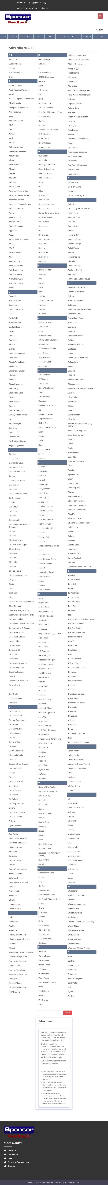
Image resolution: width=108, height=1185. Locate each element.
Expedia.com (14, 904)
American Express (17, 208)
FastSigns (13, 921)
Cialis (11, 584)
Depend (12, 746)
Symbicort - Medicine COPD (80, 567)
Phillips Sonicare (75, 64)
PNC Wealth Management (79, 90)
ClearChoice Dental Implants (21, 615)
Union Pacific (73, 751)
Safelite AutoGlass (76, 292)
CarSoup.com (15, 498)
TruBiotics (72, 725)
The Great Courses (76, 623)
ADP (11, 125)
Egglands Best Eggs (18, 843)
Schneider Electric (76, 344)
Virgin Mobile (73, 838)
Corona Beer (14, 645)
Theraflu (71, 641)
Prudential (72, 161)
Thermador (72, 645)
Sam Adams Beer (75, 318)
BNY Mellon (14, 401)
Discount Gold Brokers (18, 764)
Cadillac (12, 454)
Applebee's (14, 230)
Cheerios (13, 553)
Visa (70, 843)
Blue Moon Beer (16, 393)
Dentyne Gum (15, 742)
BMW (11, 397)
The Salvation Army (76, 632)
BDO (11, 336)
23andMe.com (15, 64)
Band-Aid (13, 305)
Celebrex (13, 511)
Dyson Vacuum (15, 825)
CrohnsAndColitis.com (18, 681)
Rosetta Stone (74, 266)
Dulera (12, 808)
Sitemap (44, 8)
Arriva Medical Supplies (19, 239)
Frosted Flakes (15, 983)
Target (70, 588)
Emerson (13, 851)
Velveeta (71, 812)
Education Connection (18, 838)
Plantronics (72, 82)
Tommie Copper (75, 681)
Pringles (71, 143)
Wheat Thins (73, 926)
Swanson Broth (74, 553)
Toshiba (71, 685)
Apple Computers (16, 226)
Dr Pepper (13, 795)
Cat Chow (13, 507)
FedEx (12, 926)
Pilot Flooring (73, 73)
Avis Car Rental (16, 274)
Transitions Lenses (76, 694)
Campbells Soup (16, 463)
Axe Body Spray (16, 283)
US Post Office (74, 781)
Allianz (12, 169)
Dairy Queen (14, 711)
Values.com (73, 803)
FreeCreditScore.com (18, 974)
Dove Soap (14, 786)
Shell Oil (71, 375)
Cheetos (12, 558)
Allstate (12, 173)
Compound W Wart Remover (21, 623)
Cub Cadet (13, 694)
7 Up (11, 77)
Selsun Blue (73, 362)
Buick (11, 432)
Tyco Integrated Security (78, 742)
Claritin (12, 597)
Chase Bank (14, 549)
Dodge (12, 773)
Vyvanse (71, 882)
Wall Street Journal (76, 895)
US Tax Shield (74, 786)
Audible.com (14, 261)
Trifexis (71, 720)
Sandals (71, 331)
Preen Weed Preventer (78, 117)
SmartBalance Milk (76, 435)
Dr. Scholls (13, 799)
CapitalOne (14, 485)
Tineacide (72, 672)
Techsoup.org (74, 597)
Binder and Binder (17, 371)
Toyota (71, 689)
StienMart (72, 514)
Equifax (12, 887)
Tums (70, 729)
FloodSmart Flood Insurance (21, 952)
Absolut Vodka (15, 103)
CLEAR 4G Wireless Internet (21, 602)
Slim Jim (71, 419)
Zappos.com (73, 965)
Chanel (12, 531)
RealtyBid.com (74, 217)
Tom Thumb (73, 676)
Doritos (12, 777)
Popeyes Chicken (75, 103)
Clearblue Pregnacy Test (19, 610)
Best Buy (13, 358)
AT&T (11, 248)
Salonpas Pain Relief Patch (79, 309)
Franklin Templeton (17, 970)
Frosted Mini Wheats (18, 987)
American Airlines (16, 200)
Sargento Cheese (75, 336)
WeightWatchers (75, 913)
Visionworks (73, 847)
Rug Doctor (73, 274)
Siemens (71, 393)
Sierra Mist (72, 397)
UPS (70, 773)
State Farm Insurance (77, 501)
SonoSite (72, 457)
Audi (11, 257)
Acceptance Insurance (18, 107)
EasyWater (13, 834)
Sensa (70, 366)
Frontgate (13, 979)
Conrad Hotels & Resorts (20, 628)
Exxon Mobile (15, 909)
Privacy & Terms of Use (27, 8)
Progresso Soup (75, 156)
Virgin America (74, 834)
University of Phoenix (77, 768)
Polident (71, 99)
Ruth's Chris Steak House (79, 279)
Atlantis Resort (15, 252)
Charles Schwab (16, 540)
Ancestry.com (15, 217)
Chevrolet (13, 562)
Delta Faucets (15, 733)
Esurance (13, 895)
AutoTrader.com (16, 270)
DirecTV (12, 759)
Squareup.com (74, 488)
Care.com (13, 489)
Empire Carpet (15, 860)
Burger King (14, 437)
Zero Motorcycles (75, 978)
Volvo (70, 873)
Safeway (71, 296)
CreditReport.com (16, 667)
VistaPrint (72, 865)
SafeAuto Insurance (76, 287)
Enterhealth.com (16, 878)
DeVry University (16, 751)
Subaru (71, 536)
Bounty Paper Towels (18, 415)
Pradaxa (71, 112)
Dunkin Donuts (15, 817)
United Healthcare (75, 759)
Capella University (17, 480)
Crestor (12, 676)
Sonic (70, 448)
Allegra (12, 160)
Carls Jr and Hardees (18, 493)
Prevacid (71, 121)
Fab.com (13, 917)
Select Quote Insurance (78, 358)
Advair (12, 134)
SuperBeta (72, 549)
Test (70, 615)
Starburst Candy (75, 496)
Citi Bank (13, 593)
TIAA (70, 654)
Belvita (12, 349)
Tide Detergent (74, 659)
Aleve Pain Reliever (17, 151)
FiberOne (13, 930)
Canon (12, 476)
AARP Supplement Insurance (21, 99)
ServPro (71, 371)
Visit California (74, 851)
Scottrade (72, 349)
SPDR (70, 466)
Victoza (71, 829)
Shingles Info (73, 384)
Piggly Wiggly (74, 68)
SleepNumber (74, 415)
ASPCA (12, 244)
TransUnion (73, 698)
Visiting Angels (74, 856)
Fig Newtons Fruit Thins (19, 939)
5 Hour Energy (15, 72)
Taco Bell (72, 584)
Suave (70, 531)
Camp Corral (14, 458)
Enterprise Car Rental (18, 882)
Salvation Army (74, 314)
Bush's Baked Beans (18, 441)
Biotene (12, 380)
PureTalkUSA (73, 169)
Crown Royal (14, 685)
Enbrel (12, 865)
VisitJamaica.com (75, 860)
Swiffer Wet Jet (74, 558)
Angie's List (14, 222)
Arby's (11, 235)
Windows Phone (75, 939)
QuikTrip (71, 191)
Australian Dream (16, 266)
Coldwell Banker (16, 619)
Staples (71, 492)
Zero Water (72, 983)
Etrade (12, 900)
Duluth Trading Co (17, 812)
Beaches (13, 340)
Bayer (11, 331)
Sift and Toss (73, 401)
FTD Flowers (14, 992)
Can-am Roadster (16, 467)
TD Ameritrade (74, 593)
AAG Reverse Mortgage (19, 90)
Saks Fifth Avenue (76, 300)
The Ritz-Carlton (75, 628)
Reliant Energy (74, 244)
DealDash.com (15, 715)
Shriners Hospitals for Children (81, 388)
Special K (72, 470)
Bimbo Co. (13, 366)
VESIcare (72, 821)
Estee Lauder (15, 891)
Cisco (11, 588)
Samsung (72, 327)
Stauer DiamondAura (77, 510)
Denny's (12, 737)
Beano (12, 344)
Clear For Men (15, 606)
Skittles (71, 406)
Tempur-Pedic (74, 602)
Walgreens (72, 891)
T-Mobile (71, 575)
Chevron (12, 566)
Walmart (71, 900)
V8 (69, 799)
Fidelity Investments (17, 935)
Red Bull (71, 222)
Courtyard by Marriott (18, 663)
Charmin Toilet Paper (18, 544)
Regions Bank (74, 235)
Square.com (73, 483)
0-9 (102, 36)
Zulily (70, 987)
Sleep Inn (72, 410)
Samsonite (72, 322)
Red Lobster (73, 226)
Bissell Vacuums (16, 384)
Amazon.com (14, 186)
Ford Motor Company (18, 961)
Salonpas (72, 305)
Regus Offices (74, 239)
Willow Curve (73, 935)
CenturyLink (14, 520)
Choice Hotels (15, 571)
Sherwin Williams (75, 380)
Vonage (71, 878)
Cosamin (13, 654)
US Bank (72, 777)
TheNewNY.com (75, 637)
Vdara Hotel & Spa (76, 807)
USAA (70, 790)
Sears (70, 353)
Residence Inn (74, 257)
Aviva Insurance (16, 279)
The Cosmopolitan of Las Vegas (81, 619)
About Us (21, 3)
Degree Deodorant (17, 720)
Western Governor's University (81, 921)
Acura (11, 116)
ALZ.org (12, 182)
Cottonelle (13, 659)
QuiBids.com (73, 182)
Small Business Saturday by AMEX (80, 424)
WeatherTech (73, 908)
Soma (70, 444)
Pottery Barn (73, 108)
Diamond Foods (16, 755)
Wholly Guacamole (76, 930)
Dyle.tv (12, 821)
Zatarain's (72, 970)
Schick (71, 340)
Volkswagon (73, 869)
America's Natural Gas (18, 191)
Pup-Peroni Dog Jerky (77, 165)
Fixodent (13, 943)
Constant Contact (16, 632)
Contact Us (34, 3)
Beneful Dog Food (17, 353)
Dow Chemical (15, 790)
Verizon (71, 816)
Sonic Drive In (74, 452)
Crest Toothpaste (16, 672)
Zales (70, 956)
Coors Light (14, 641)
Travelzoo (72, 711)
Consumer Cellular (17, 637)
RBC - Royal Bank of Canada (80, 208)
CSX (11, 689)
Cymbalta (13, 703)
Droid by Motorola (16, 803)
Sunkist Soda (73, 545)
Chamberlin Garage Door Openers (20, 525)
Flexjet (12, 948)
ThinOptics (72, 650)
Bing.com (13, 375)
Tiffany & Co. (73, 663)
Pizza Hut (72, 77)
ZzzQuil (71, 996)
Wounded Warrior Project (79, 948)
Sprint (70, 479)
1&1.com (13, 59)
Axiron (12, 287)
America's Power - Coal (19, 195)
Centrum (13, 515)
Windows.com (74, 943)
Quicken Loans (74, 187)
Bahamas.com (15, 300)
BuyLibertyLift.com (17, 445)
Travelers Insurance (76, 703)
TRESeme (72, 716)
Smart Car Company (77, 430)
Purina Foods (73, 174)
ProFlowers (73, 147)
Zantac (71, 961)
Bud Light (13, 428)
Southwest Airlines (76, 461)
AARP (11, 94)
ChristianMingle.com (18, 575)
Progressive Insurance (77, 152)
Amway (12, 213)
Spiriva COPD (74, 474)
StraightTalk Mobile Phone (79, 523)
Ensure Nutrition (16, 873)
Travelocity (72, 707)
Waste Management (76, 904)
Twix (70, 738)
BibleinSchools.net (17, 362)
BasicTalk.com (15, 322)
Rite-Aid (71, 261)
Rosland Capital (75, 270)
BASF (11, 314)
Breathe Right (15, 423)
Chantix (12, 536)
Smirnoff (71, 439)
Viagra (70, 825)
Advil (11, 138)
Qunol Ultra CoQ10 (76, 195)
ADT (11, 129)
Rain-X (71, 204)
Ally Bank (13, 178)
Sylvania (71, 562)
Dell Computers (15, 729)
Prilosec (71, 134)
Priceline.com (74, 130)
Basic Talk (13, 318)
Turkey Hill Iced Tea (76, 733)
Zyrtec (70, 992)
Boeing (12, 406)
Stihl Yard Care (74, 518)
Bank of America (16, 309)
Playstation (72, 86)
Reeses (71, 230)
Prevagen (72, 125)
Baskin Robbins (16, 327)
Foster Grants (15, 965)
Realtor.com (73, 213)
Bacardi (12, 296)
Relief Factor (73, 248)
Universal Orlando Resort (79, 764)
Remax (71, 252)
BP (10, 419)
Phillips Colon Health (77, 55)
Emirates (13, 856)
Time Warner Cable (76, 667)
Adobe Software (16, 121)
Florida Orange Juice (18, 957)
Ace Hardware (15, 112)
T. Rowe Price (74, 580)
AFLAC (12, 143)
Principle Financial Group (79, 139)
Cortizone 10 (14, 650)
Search (67, 1013)
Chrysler (12, 580)
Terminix (71, 610)
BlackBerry (13, 388)
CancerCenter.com (17, 472)
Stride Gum (73, 527)
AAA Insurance (15, 85)
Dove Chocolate (16, 781)
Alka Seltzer (14, 156)
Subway (71, 540)
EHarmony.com (15, 847)
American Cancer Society (20, 204)
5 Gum (12, 68)
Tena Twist (72, 606)
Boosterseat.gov (16, 410)
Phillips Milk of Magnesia (78, 60)
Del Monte (13, 724)
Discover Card (15, 768)
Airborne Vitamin (16, 147)
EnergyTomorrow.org (18, 869)
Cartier (12, 502)
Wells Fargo (73, 917)
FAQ (44, 3)
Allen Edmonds (15, 164)
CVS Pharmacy (15, 698)
